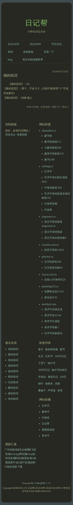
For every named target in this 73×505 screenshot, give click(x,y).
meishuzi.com (49, 304)
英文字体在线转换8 (55, 237)
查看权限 (22, 134)
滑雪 (59, 390)
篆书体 (48, 135)
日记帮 (36, 23)
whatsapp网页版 (18, 454)
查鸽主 (18, 458)
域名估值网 (22, 449)
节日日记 (56, 44)
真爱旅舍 (27, 458)
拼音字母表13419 (54, 249)
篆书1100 (49, 159)
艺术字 (48, 171)
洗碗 (57, 383)
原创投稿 (28, 51)
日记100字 (13, 44)
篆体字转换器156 (54, 153)
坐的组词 (13, 349)
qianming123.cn (50, 286)
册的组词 (13, 354)
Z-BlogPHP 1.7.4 (42, 483)
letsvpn (30, 454)
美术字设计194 (52, 315)
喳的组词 (13, 376)
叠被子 (42, 390)
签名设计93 (50, 297)
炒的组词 (13, 360)
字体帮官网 (50, 203)
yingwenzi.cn (49, 216)
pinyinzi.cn (47, 256)
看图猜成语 (48, 429)
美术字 (45, 435)
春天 (40, 349)
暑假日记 (53, 376)
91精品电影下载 (13, 466)
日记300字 (35, 44)
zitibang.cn (47, 166)
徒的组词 (13, 371)
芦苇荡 (51, 390)
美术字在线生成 (53, 309)
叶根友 (45, 417)
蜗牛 (40, 383)
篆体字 (45, 411)
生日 (40, 356)
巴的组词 (13, 382)
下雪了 (42, 363)
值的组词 (13, 365)
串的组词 (13, 398)
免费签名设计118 (53, 291)
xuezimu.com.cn (50, 244)
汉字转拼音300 (52, 261)
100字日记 (60, 356)
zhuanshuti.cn (49, 130)
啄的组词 (13, 387)
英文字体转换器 (53, 231)
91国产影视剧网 (26, 462)
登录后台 (10, 134)
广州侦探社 (10, 449)
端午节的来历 (59, 370)
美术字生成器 (52, 321)
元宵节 (49, 356)
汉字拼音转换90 (53, 267)
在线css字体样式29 (54, 279)
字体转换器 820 (53, 187)
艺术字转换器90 (53, 333)
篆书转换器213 (52, 141)
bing (10, 59)
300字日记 (44, 370)
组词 (10, 51)
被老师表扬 (51, 349)
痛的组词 (13, 393)
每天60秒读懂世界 (33, 59)
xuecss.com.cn (49, 274)
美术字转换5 (51, 327)
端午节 (51, 363)
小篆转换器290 (52, 147)
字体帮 (48, 209)
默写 (62, 349)
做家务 (49, 383)
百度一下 (49, 51)
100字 (63, 376)
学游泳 (42, 376)
